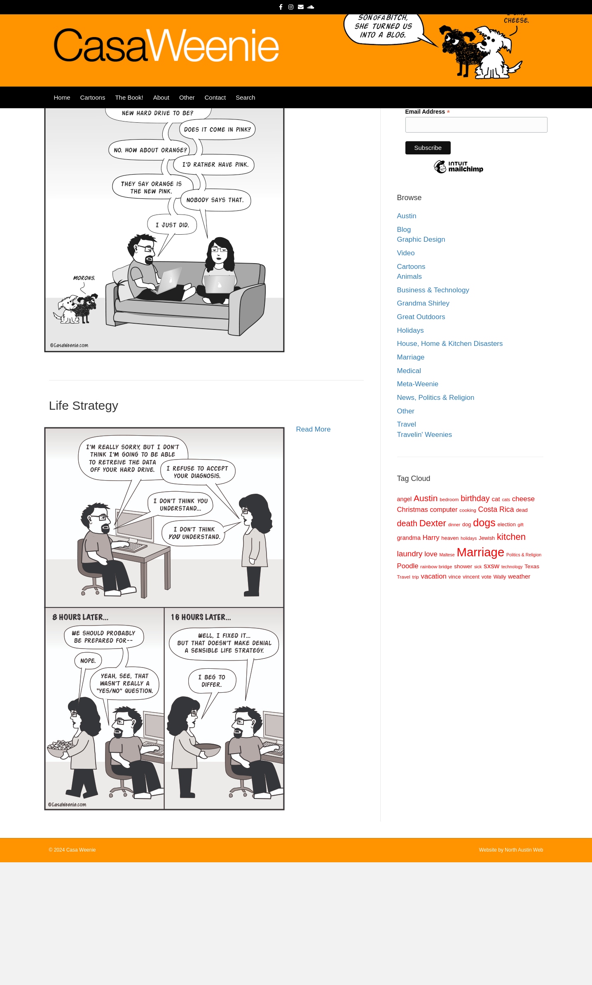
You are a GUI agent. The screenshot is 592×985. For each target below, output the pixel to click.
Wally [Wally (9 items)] (500, 699)
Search (245, 111)
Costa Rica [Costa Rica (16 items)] (496, 632)
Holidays (410, 453)
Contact (215, 111)
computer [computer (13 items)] (444, 632)
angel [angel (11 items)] (404, 622)
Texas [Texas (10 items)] (531, 689)
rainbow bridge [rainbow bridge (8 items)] (436, 689)
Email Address (427, 234)
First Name (420, 176)
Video (406, 376)
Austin (407, 339)
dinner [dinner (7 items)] (454, 647)
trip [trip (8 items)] (415, 699)
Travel (407, 547)
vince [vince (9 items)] (455, 699)
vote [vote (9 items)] (486, 699)
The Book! (129, 111)
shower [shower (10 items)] (463, 689)
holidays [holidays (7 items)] (469, 660)
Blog (404, 352)
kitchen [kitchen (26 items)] (511, 659)
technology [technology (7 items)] (512, 689)
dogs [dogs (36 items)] (484, 645)
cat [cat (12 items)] (495, 621)
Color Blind (79, 186)
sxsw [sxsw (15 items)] (491, 688)
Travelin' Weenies (424, 557)
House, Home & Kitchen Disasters (450, 466)
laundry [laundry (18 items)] (410, 676)
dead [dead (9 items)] (522, 633)
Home (62, 111)
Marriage (411, 480)
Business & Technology (433, 413)
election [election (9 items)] (507, 647)
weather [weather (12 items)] (519, 699)
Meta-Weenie (418, 507)
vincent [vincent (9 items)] (471, 699)
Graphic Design (421, 362)
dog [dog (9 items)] (466, 647)
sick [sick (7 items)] (478, 689)
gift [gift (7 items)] (521, 647)
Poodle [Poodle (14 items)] (408, 689)
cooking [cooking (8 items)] (467, 632)
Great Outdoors (421, 439)
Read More (313, 210)
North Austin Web (524, 973)
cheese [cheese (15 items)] (523, 621)
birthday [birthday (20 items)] (475, 621)
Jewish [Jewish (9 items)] (487, 661)
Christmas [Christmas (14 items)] (412, 632)
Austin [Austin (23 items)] (426, 621)
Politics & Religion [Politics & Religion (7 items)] (523, 677)
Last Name (420, 204)
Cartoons (92, 111)
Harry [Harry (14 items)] (431, 660)
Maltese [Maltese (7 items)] (446, 677)
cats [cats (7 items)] (506, 622)
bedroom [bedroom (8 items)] (449, 622)
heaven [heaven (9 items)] (450, 661)
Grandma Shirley (423, 426)
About (161, 111)
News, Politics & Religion (436, 520)
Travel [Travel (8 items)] (403, 699)
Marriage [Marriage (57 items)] (481, 675)
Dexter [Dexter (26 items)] (432, 646)
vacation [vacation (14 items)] (434, 699)
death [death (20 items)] (407, 646)
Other (187, 111)
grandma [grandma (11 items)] (409, 660)
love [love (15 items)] (430, 676)
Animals (409, 399)
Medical (409, 493)
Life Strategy (83, 528)
